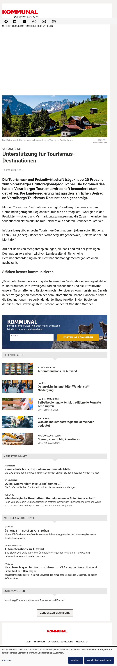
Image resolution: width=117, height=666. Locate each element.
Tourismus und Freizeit (52, 600)
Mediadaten (82, 642)
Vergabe (9, 495)
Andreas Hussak (51, 443)
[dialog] (58, 656)
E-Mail (13, 335)
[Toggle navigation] (108, 16)
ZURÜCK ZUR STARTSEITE (55, 612)
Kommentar (11, 480)
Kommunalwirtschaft (50, 436)
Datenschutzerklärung (60, 642)
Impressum (39, 642)
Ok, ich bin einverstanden (99, 660)
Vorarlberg (10, 600)
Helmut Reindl (50, 410)
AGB (28, 642)
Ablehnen (75, 660)
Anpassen (7, 660)
